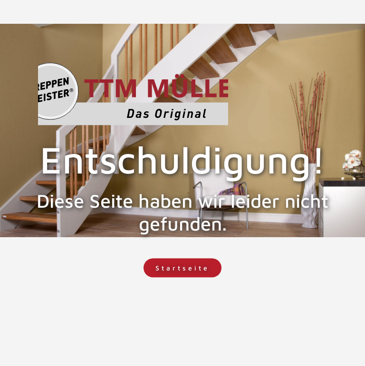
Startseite (182, 268)
